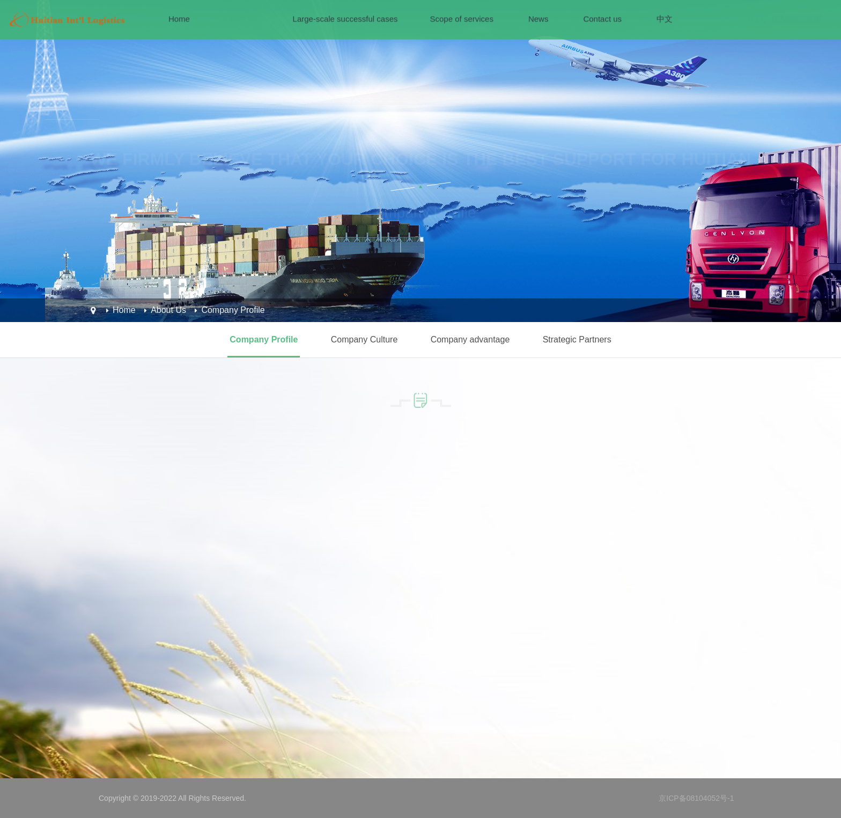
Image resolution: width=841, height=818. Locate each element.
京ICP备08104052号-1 (696, 798)
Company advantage (470, 339)
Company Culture (364, 339)
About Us (168, 310)
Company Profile (232, 310)
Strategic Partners (577, 339)
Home (124, 310)
